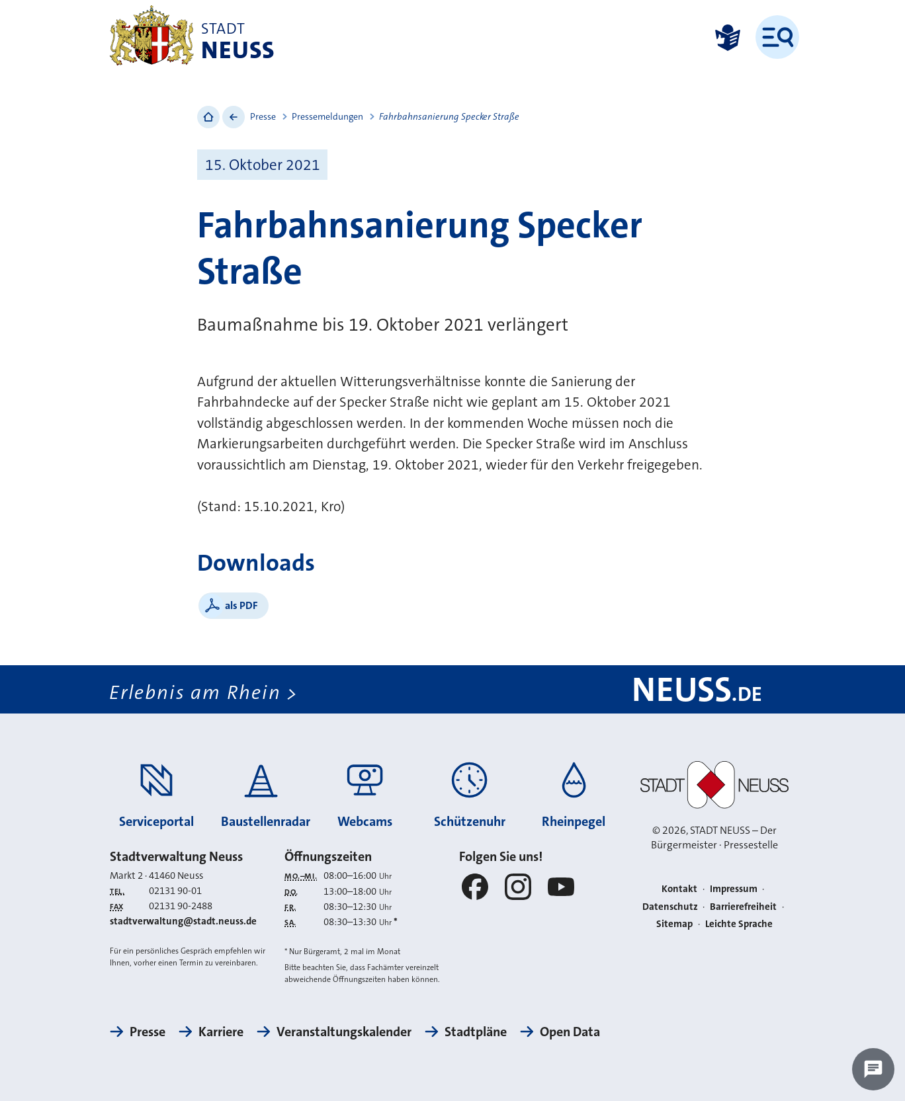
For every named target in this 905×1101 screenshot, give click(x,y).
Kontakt (679, 888)
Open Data (570, 1031)
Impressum (733, 888)
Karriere (220, 1031)
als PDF (241, 605)
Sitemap (674, 923)
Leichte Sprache (739, 923)
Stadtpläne (476, 1031)
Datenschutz (670, 906)
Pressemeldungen (327, 116)
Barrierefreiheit (743, 906)
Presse (263, 116)
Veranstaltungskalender (344, 1031)
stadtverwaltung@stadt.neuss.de (183, 921)
